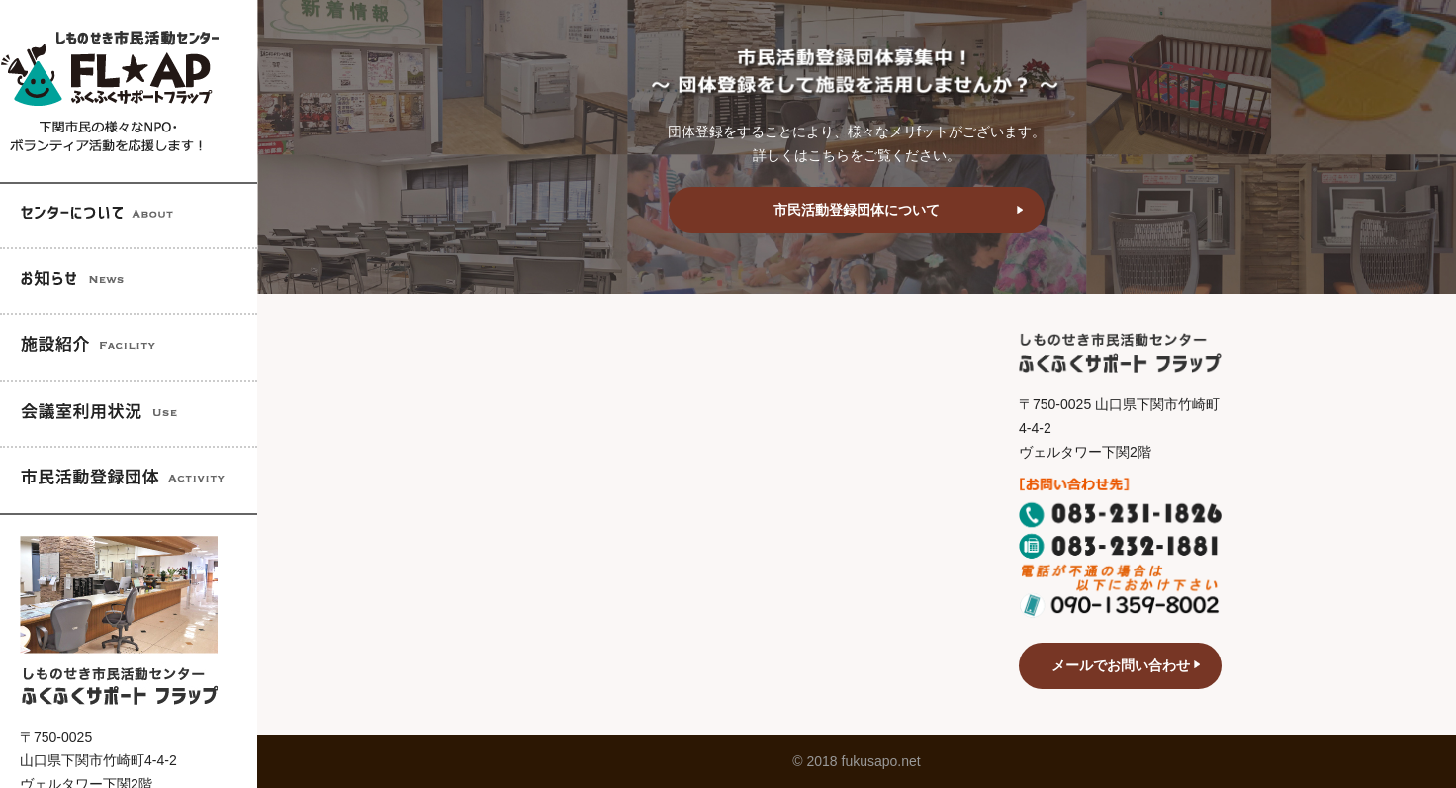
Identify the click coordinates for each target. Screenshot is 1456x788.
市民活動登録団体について (857, 210)
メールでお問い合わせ (1120, 665)
